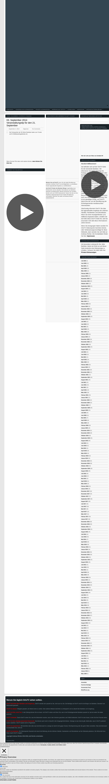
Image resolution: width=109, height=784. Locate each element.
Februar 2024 (84, 303)
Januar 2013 (84, 640)
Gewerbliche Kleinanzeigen (24, 109)
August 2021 (84, 379)
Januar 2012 (84, 671)
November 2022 (85, 341)
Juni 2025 (83, 263)
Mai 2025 (83, 266)
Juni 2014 (83, 597)
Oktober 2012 (84, 648)
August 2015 (84, 562)
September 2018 (85, 468)
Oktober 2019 (84, 435)
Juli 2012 (83, 656)
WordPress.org (85, 690)
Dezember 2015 (85, 552)
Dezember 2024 (85, 278)
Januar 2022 (84, 367)
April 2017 (84, 511)
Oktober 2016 (84, 526)
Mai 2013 (83, 630)
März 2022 (84, 362)
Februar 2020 (84, 425)
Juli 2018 (83, 473)
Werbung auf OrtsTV (58, 109)
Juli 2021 (83, 382)
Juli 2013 (83, 625)
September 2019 (85, 438)
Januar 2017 (84, 519)
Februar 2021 (84, 395)
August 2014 (84, 592)
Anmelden (84, 682)
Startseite (9, 109)
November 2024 (85, 281)
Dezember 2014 (85, 582)
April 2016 (84, 541)
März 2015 (84, 574)
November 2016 (85, 524)
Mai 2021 (83, 387)
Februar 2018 (84, 486)
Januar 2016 (84, 549)
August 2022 (84, 349)
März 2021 (84, 392)
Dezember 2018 (85, 461)
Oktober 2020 (84, 405)
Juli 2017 (83, 503)
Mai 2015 (83, 569)
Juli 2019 (83, 443)
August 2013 (84, 623)
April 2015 (84, 572)
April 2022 (84, 359)
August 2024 (84, 288)
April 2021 (84, 390)
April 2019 (84, 450)
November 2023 (85, 311)
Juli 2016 (83, 534)
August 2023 (84, 319)
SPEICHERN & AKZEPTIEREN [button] (8, 780)
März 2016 (84, 544)
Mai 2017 (83, 509)
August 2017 (84, 501)
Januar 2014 (84, 610)
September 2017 (85, 499)
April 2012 (84, 663)
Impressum (80, 109)
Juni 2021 (83, 385)
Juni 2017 (83, 506)
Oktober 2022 (84, 344)
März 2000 (84, 673)
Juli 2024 (83, 291)
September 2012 (85, 650)
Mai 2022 (83, 357)
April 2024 (84, 298)
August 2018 (84, 471)
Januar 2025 (84, 276)
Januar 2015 (84, 579)
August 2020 (84, 410)
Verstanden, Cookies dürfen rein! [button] (49, 744)
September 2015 (85, 559)
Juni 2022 (83, 354)
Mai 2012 (83, 661)
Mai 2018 (83, 478)
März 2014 (84, 605)
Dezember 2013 (85, 612)
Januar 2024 (84, 306)
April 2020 (84, 420)
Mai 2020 (83, 417)
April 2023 (84, 329)
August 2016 (84, 531)
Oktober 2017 (84, 496)
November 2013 (85, 615)
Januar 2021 (84, 397)
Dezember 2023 (85, 309)
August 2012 (84, 653)
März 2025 (84, 271)
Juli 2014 (83, 595)
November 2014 (85, 585)
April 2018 (84, 481)
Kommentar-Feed (86, 687)
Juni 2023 (83, 324)
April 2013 (84, 633)
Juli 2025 (83, 260)
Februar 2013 (84, 638)
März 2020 (84, 423)
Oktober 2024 (84, 283)
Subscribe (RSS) (10, 740)
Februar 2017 (84, 516)
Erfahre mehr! (62, 744)
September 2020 (85, 407)
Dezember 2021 (85, 369)
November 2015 (85, 554)
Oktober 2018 (84, 465)
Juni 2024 (83, 293)
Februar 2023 (84, 334)
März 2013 (84, 635)
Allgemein (14, 116)
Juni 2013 (83, 628)
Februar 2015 (84, 577)
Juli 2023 (83, 321)
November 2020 (85, 402)
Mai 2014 (83, 600)
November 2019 (85, 433)
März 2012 (84, 666)
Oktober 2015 (84, 557)
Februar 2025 (84, 273)
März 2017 (84, 514)
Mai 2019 (83, 448)
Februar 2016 (84, 547)
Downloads (71, 109)
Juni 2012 (83, 658)
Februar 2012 (84, 668)
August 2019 (84, 440)
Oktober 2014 (84, 587)
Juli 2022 (83, 352)
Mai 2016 (83, 539)
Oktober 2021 (84, 374)
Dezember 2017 (85, 491)
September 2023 (85, 316)
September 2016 (85, 529)
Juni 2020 (83, 415)
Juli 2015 (83, 564)
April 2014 (84, 602)
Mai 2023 (83, 326)
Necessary (5, 766)
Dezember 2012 (85, 643)
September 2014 (85, 590)
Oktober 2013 (84, 617)
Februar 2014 (84, 607)
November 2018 (85, 463)
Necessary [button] (3, 764)
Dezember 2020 (85, 400)
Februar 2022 (84, 364)
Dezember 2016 (85, 521)
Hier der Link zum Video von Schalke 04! (92, 155)
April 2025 (84, 268)
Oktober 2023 (84, 314)
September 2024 (85, 286)
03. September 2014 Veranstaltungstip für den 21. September (21, 123)
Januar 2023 (84, 336)
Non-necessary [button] (4, 773)
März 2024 (84, 301)
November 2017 (85, 493)
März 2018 (84, 483)
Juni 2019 (83, 445)
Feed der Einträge (86, 684)
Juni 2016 (83, 536)
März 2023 (84, 331)
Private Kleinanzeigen (43, 109)
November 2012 (85, 645)
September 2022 (85, 347)
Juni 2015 (83, 567)
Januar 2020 (84, 428)
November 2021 (85, 372)
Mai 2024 (83, 296)
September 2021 (85, 377)
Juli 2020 (83, 412)
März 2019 (84, 453)
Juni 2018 (83, 476)
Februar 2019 (84, 455)
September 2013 (85, 620)
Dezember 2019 (85, 430)
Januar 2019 (84, 458)
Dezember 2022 (85, 339)
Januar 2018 (84, 488)
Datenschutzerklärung (94, 109)
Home (8, 116)
